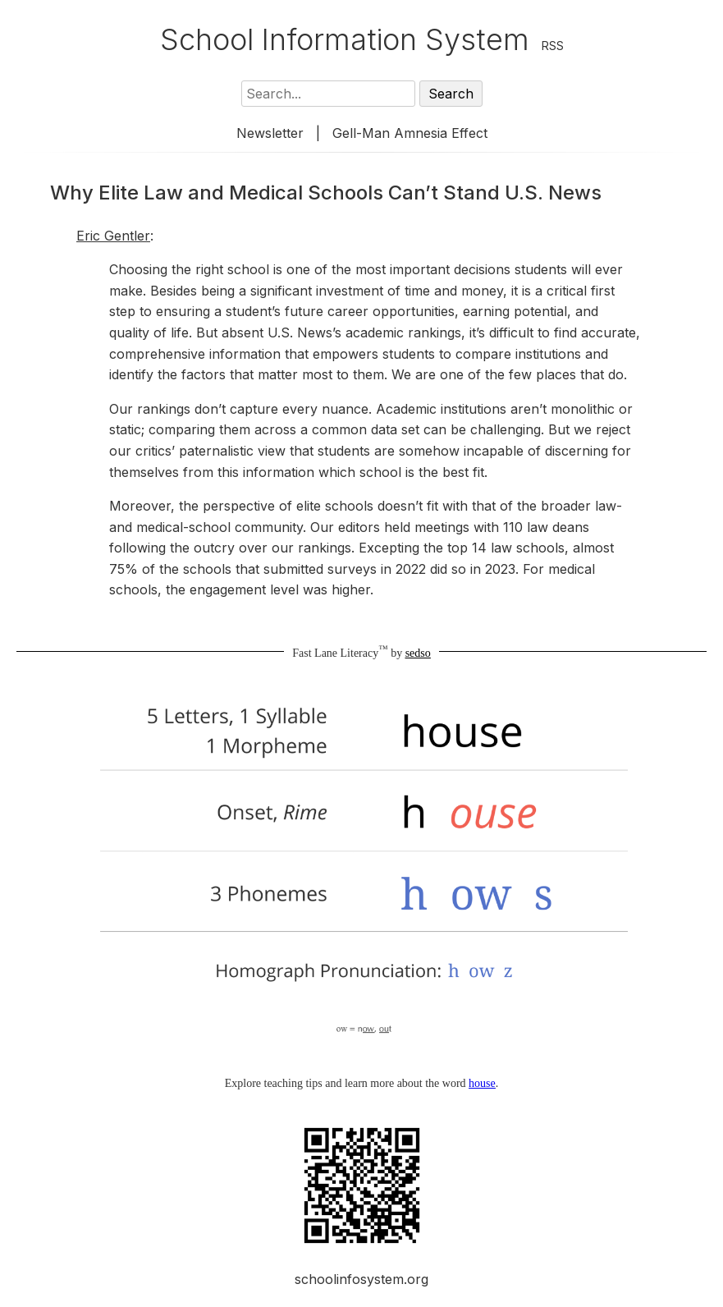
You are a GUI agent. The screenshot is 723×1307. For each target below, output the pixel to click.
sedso (418, 653)
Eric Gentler (113, 235)
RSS (553, 46)
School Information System (344, 39)
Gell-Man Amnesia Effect (409, 133)
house (482, 1083)
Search (451, 93)
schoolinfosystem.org (361, 1279)
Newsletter (270, 133)
